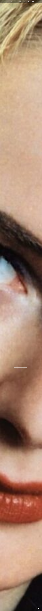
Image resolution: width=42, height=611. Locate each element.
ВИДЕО (29, 1)
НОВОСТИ (33, 1)
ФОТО (25, 1)
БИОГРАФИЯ (20, 1)
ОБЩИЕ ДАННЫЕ (13, 1)
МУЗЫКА (8, 1)
